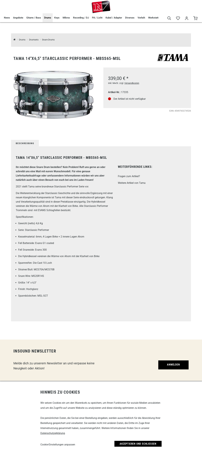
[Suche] (169, 18)
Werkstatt (153, 17)
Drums (47, 17)
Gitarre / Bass (33, 17)
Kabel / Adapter (114, 17)
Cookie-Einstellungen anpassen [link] (57, 444)
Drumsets (34, 39)
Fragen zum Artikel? (129, 176)
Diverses (129, 17)
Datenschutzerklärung (52, 433)
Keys (56, 17)
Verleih (141, 17)
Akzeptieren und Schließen (138, 443)
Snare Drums (48, 39)
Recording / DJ (81, 17)
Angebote (18, 17)
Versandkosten (131, 83)
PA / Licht (97, 17)
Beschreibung (25, 143)
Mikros (66, 17)
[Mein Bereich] (186, 18)
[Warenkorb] (195, 18)
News (7, 17)
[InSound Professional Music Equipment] (14, 40)
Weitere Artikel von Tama (132, 182)
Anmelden (173, 364)
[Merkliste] (178, 18)
